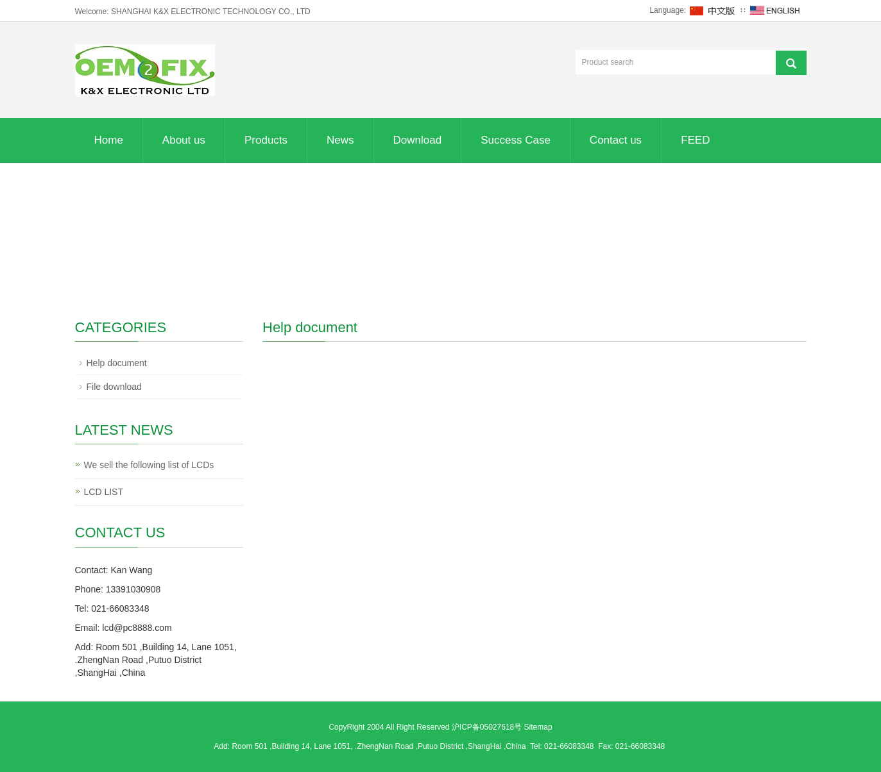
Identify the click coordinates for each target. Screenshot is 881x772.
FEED (695, 140)
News (340, 140)
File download (114, 387)
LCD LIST (103, 492)
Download (417, 140)
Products (265, 140)
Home (108, 140)
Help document (117, 363)
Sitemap (538, 727)
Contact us (616, 140)
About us (183, 140)
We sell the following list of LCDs (149, 465)
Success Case (516, 140)
